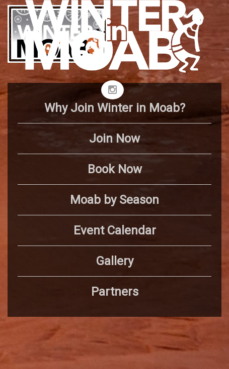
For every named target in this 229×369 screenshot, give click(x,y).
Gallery (114, 261)
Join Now (114, 139)
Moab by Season (114, 200)
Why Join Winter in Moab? (114, 108)
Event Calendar (114, 230)
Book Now (115, 169)
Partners (114, 292)
